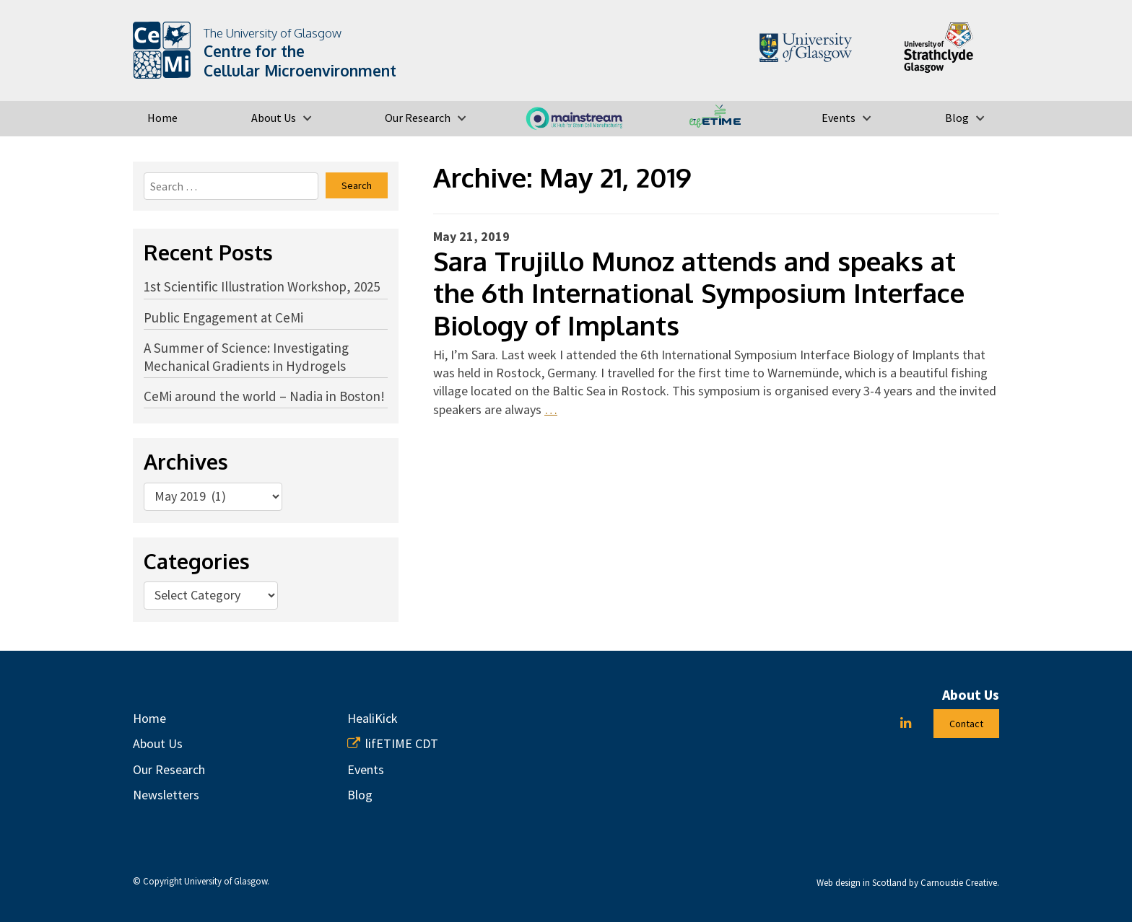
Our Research (417, 117)
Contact (966, 723)
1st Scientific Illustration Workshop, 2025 (262, 286)
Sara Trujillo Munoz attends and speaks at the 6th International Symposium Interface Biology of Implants (699, 293)
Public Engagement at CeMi (223, 317)
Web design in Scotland (862, 883)
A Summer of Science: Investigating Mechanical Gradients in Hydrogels (246, 356)
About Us (273, 117)
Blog (957, 117)
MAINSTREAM (574, 117)
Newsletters (166, 794)
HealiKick (372, 718)
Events (838, 117)
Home (162, 117)
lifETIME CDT (715, 117)
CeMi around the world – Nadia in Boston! (264, 396)
